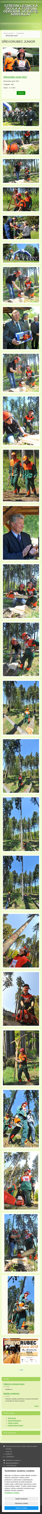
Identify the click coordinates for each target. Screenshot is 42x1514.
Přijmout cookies (21, 1508)
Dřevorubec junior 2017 (15, 77)
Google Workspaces (14, 1420)
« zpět (21, 1370)
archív (37, 1406)
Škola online (12, 1418)
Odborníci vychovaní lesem (14, 1384)
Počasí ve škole (13, 1423)
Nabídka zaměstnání (11, 1393)
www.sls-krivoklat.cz (12, 1463)
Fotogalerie (20, 33)
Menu (36, 27)
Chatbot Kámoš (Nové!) (15, 1425)
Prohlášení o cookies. (11, 1493)
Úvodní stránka (8, 33)
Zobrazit (21, 93)
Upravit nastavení (21, 1499)
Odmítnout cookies (21, 1503)
